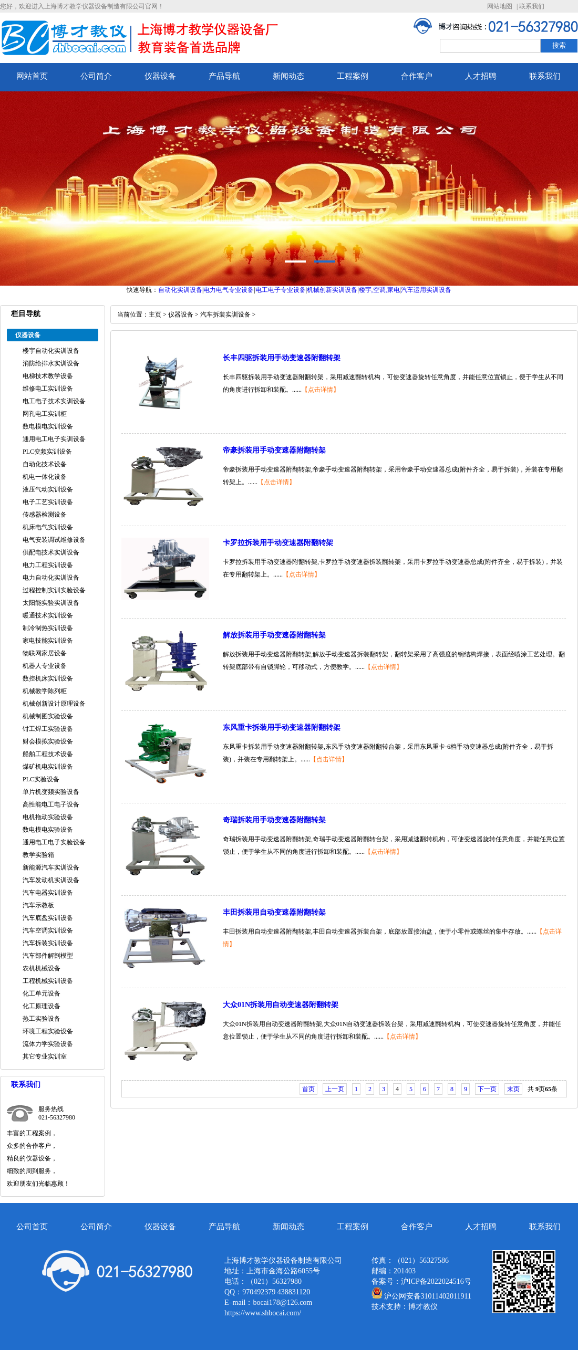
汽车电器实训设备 (48, 892)
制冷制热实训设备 (48, 628)
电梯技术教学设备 (48, 376)
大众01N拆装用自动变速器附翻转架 (280, 1005)
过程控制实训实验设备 (54, 590)
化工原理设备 (41, 1006)
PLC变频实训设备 (47, 451)
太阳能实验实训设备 (51, 602)
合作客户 (416, 76)
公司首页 (32, 1226)
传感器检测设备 (45, 514)
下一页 (487, 1089)
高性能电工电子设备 (51, 804)
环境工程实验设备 (48, 1031)
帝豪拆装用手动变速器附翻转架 (274, 450)
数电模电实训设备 (48, 426)
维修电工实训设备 (48, 388)
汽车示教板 (38, 905)
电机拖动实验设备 (48, 817)
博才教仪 (423, 1307)
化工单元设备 (41, 993)
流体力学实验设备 (48, 1044)
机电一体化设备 (45, 476)
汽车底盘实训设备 (48, 918)
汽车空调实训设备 (48, 930)
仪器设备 (160, 76)
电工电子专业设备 (280, 290)
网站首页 (32, 76)
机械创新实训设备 (332, 290)
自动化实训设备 (180, 290)
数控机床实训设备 (48, 678)
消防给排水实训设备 (51, 363)
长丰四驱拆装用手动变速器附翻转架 (281, 358)
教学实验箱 (38, 855)
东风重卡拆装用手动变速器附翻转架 (281, 727)
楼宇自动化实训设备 (51, 350)
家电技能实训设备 (48, 640)
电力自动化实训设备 (51, 577)
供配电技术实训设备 (51, 552)
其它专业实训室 (45, 1056)
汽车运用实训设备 (426, 290)
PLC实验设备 (41, 779)
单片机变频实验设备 (51, 792)
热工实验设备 (41, 1018)
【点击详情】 (320, 389)
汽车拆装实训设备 (48, 943)
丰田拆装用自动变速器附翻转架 (274, 912)
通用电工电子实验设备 (54, 842)
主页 (155, 314)
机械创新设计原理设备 (54, 703)
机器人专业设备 (45, 665)
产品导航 (224, 76)
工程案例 (352, 76)
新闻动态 (288, 76)
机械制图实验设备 (48, 716)
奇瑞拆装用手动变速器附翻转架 (274, 820)
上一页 (334, 1089)
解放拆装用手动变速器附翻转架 (274, 635)
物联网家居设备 (45, 653)
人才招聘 (481, 76)
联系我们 (531, 6)
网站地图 (499, 6)
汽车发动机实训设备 (51, 880)
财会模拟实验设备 (48, 741)
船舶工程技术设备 (48, 754)
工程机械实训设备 (48, 981)
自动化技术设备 (45, 464)
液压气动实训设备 (48, 489)
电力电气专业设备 (228, 290)
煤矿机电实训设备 (48, 766)
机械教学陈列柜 (45, 691)
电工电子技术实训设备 (54, 401)
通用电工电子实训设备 (54, 439)
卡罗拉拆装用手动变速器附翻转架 (278, 543)
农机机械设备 (41, 968)
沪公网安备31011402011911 (427, 1296)
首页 (308, 1089)
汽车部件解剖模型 (48, 955)
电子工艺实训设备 (48, 502)
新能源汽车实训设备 (51, 867)
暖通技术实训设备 (48, 615)
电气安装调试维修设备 (54, 539)
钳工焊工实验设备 (48, 728)
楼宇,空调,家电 (379, 290)
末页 (513, 1089)
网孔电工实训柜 (45, 413)
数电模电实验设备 (48, 829)
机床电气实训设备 (48, 527)
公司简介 (96, 76)
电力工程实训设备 (48, 565)
